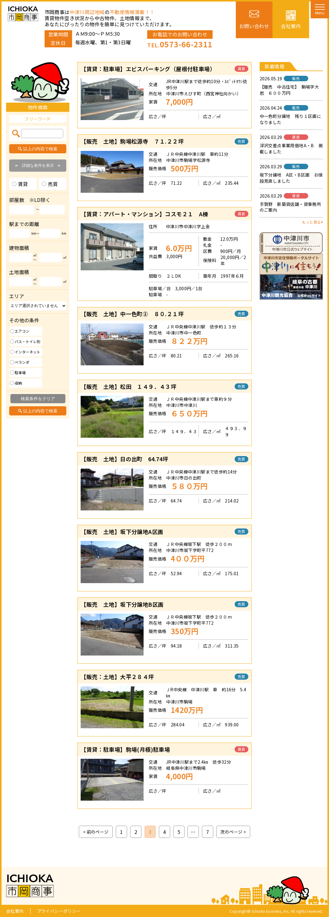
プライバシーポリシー (59, 911)
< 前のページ (96, 832)
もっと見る (312, 222)
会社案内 (15, 911)
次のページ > (233, 832)
